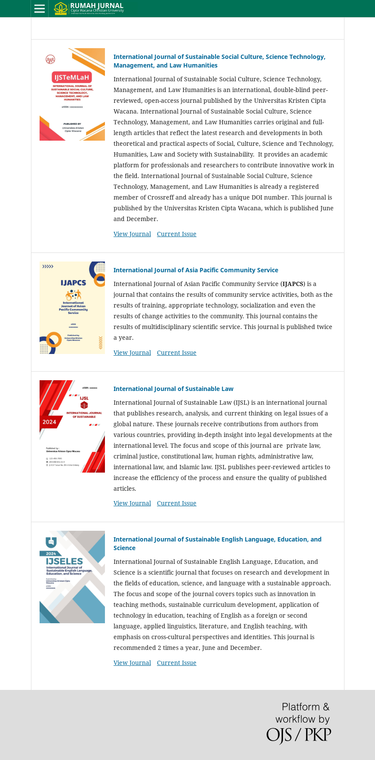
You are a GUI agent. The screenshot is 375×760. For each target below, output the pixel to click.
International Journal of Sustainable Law (174, 389)
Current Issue (177, 234)
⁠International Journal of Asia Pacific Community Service (196, 270)
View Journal (132, 234)
